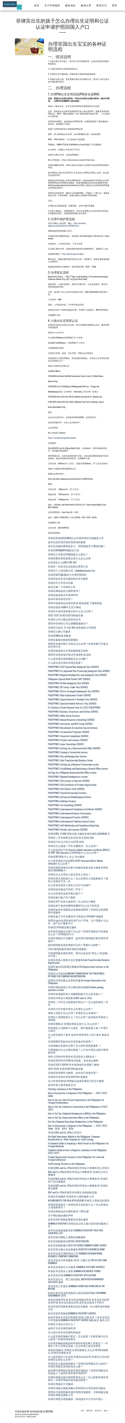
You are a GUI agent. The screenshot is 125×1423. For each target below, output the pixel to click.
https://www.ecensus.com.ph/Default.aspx (78, 159)
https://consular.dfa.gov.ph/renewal (62, 437)
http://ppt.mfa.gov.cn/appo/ (73, 253)
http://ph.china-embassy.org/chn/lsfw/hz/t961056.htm (67, 224)
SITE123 (22, 1416)
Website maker (31, 1416)
